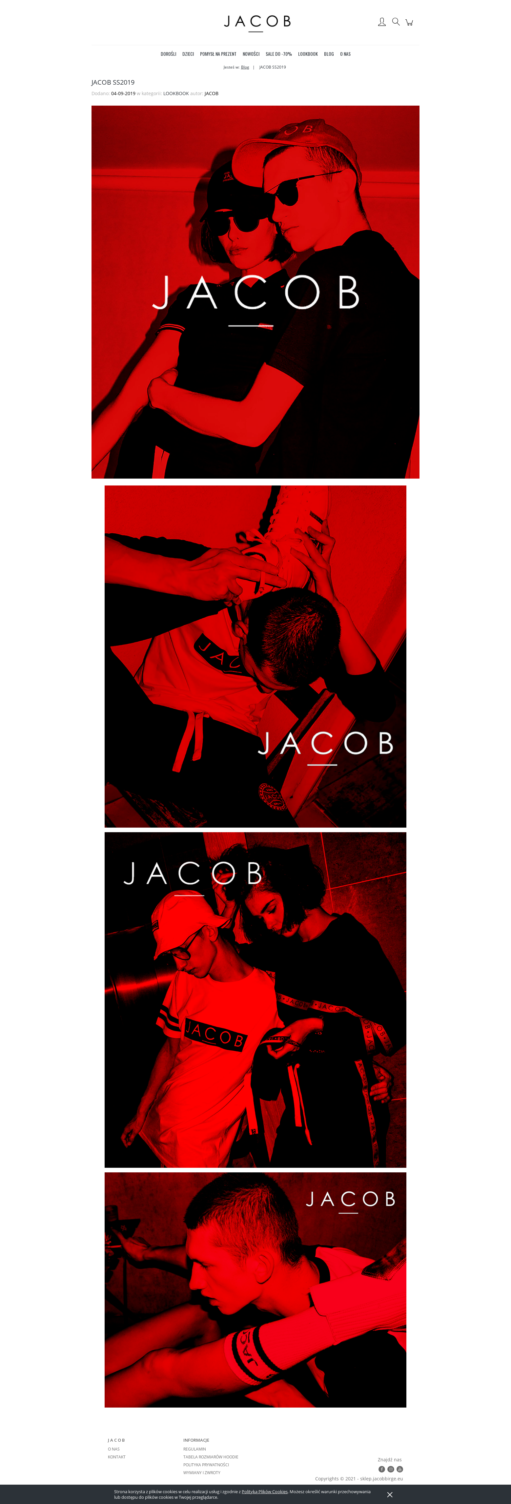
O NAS (114, 1449)
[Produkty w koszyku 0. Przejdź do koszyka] (410, 26)
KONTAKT (117, 1457)
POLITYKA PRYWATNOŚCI (206, 1465)
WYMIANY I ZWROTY (201, 1472)
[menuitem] (168, 53)
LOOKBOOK (176, 93)
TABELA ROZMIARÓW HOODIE (210, 1457)
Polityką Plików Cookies (265, 1491)
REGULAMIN (194, 1449)
